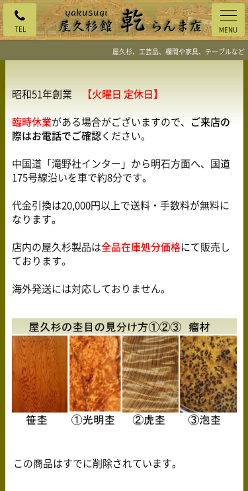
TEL (20, 29)
